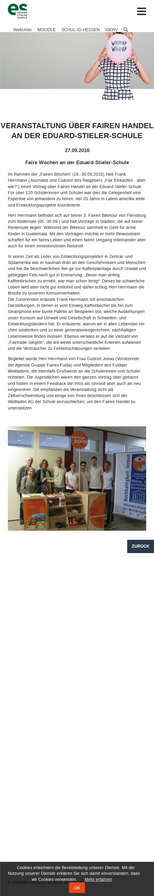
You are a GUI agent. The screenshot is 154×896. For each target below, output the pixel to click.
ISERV (111, 30)
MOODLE (46, 30)
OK (77, 888)
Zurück (140, 546)
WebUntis (22, 30)
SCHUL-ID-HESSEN (80, 30)
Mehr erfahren (98, 879)
